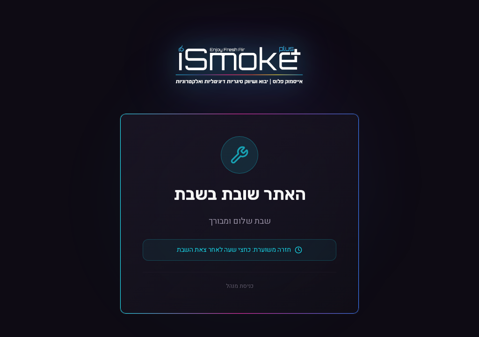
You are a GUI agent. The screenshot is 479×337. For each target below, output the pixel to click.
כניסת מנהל (240, 286)
